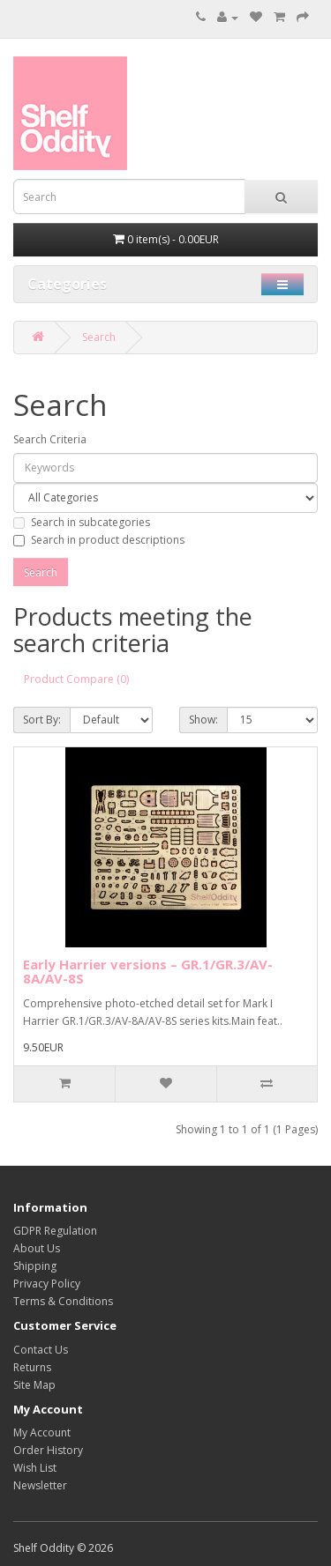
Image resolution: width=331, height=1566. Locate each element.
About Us (36, 1248)
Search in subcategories (81, 522)
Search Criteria (50, 439)
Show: (203, 719)
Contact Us (40, 1349)
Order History (48, 1450)
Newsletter (40, 1485)
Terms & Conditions (63, 1301)
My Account (42, 1432)
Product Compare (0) (76, 679)
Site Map (34, 1384)
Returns (32, 1367)
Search (99, 337)
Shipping (34, 1265)
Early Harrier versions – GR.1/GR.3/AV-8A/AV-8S (148, 971)
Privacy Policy (46, 1283)
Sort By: (42, 719)
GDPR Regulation (55, 1230)
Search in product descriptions (98, 539)
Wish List (34, 1467)
